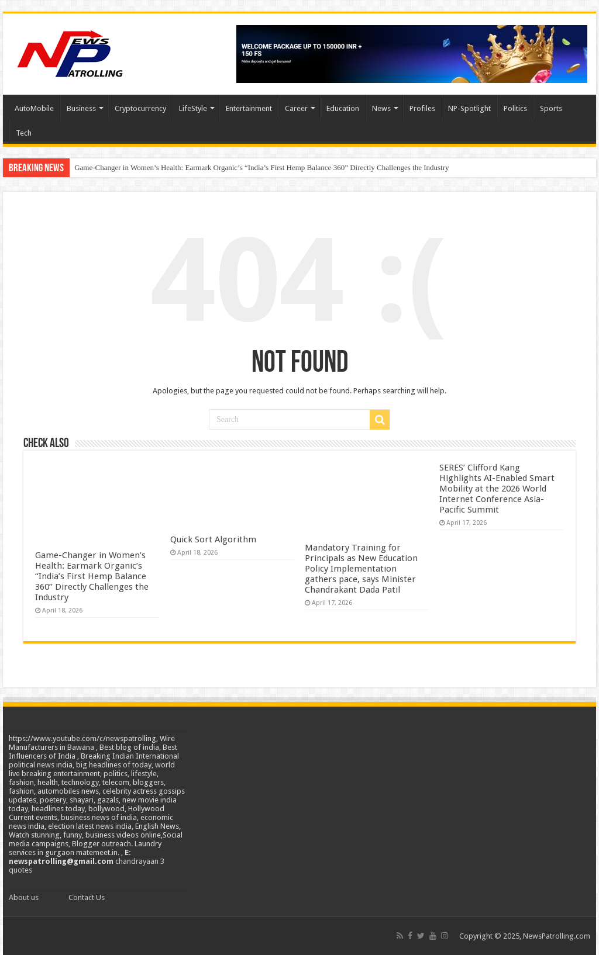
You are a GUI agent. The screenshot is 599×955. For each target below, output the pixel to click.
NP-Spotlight (469, 108)
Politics (515, 108)
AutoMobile (34, 108)
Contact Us (86, 897)
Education (342, 108)
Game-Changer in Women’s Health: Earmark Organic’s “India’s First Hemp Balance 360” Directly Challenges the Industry (261, 167)
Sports (551, 108)
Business (81, 108)
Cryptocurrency (140, 108)
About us (24, 897)
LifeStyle (193, 108)
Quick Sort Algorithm (213, 539)
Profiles (422, 108)
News (381, 108)
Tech (24, 133)
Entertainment (249, 108)
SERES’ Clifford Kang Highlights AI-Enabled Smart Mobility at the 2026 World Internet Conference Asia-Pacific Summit (497, 488)
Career (296, 108)
